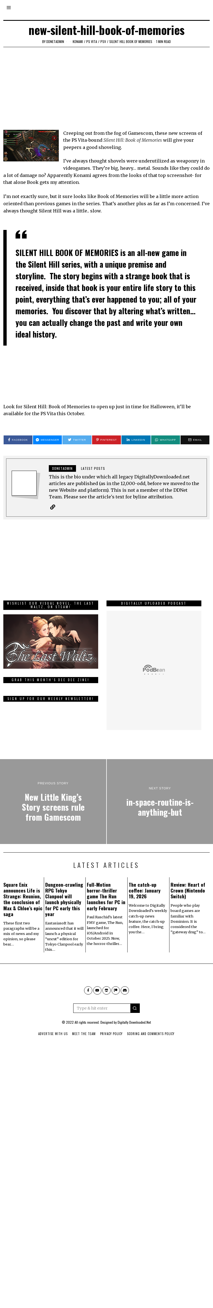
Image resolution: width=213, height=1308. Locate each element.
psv (103, 41)
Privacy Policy (111, 1065)
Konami (78, 41)
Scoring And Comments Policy (150, 1065)
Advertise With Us (53, 1065)
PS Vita (91, 41)
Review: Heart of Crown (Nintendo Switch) (188, 922)
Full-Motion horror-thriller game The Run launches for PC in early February (106, 928)
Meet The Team (84, 1065)
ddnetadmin (55, 41)
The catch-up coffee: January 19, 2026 (145, 922)
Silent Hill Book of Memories (130, 41)
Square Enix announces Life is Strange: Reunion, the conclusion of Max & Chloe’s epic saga (22, 931)
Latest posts (93, 468)
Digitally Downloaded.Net (134, 1054)
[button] (135, 1040)
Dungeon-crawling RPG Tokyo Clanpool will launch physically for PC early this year (64, 931)
